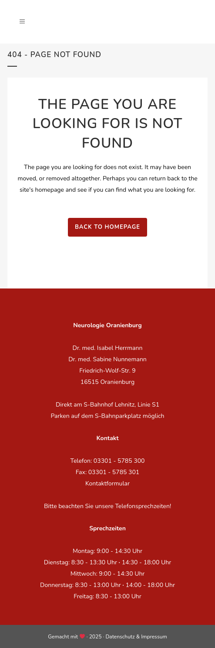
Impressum (154, 636)
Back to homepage (107, 227)
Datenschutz (119, 636)
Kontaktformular (107, 483)
